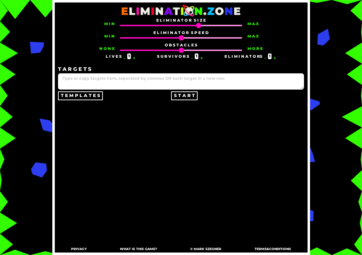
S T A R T (184, 95)
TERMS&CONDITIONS (273, 249)
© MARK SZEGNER (205, 249)
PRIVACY (79, 249)
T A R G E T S (74, 69)
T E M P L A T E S (80, 95)
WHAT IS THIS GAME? (138, 249)
